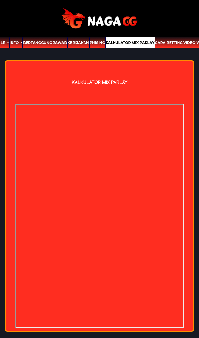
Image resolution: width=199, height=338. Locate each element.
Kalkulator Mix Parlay (130, 42)
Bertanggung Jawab (45, 42)
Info (15, 42)
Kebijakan (78, 42)
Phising (97, 42)
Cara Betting (169, 42)
